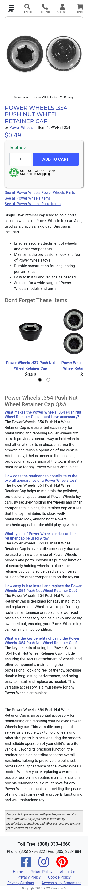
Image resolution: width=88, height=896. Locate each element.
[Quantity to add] (20, 159)
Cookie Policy (59, 877)
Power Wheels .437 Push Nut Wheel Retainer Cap (31, 365)
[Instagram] (43, 865)
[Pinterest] (62, 865)
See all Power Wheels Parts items (33, 204)
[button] (11, 8)
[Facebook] (25, 865)
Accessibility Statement (61, 883)
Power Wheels (21, 127)
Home (18, 871)
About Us (67, 871)
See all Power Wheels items (28, 198)
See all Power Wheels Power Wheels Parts (40, 192)
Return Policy (41, 871)
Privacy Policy (29, 877)
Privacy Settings (20, 883)
